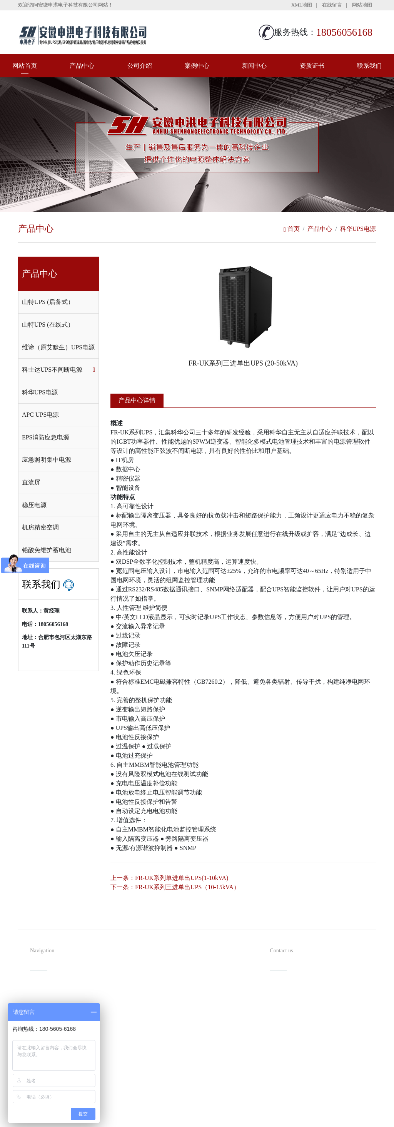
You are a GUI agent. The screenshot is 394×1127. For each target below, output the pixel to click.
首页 (292, 228)
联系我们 (369, 65)
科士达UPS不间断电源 (52, 369)
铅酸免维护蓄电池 (46, 550)
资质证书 (312, 65)
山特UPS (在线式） (48, 324)
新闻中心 (254, 65)
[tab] (58, 302)
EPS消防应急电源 (46, 437)
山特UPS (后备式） (48, 302)
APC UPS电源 (40, 414)
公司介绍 (139, 65)
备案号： (232, 1105)
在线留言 (332, 5)
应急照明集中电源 (46, 459)
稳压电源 (34, 505)
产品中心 (82, 65)
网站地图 (362, 5)
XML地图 (301, 5)
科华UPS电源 (358, 228)
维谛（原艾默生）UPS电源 (58, 347)
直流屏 (31, 482)
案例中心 (197, 65)
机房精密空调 (40, 527)
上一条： (169, 878)
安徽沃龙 (212, 1118)
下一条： (175, 887)
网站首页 (24, 65)
